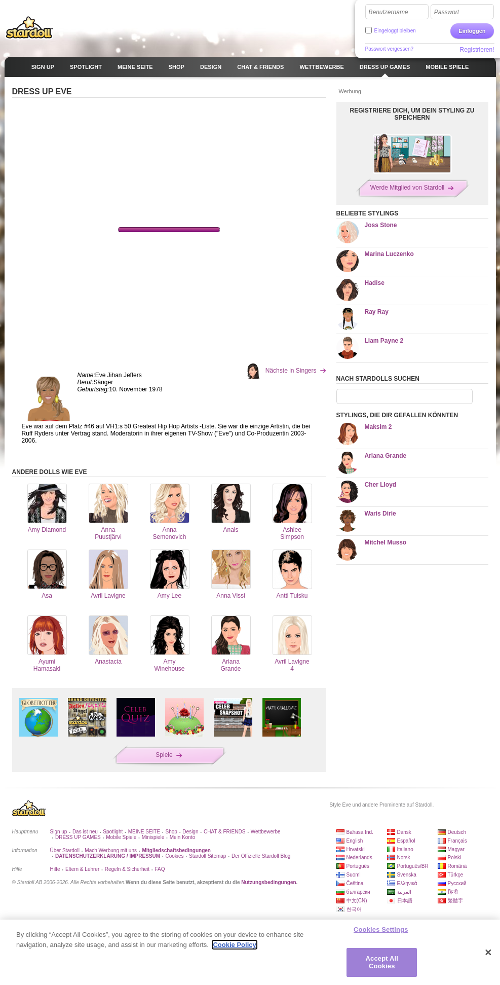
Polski (454, 857)
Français (457, 841)
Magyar (456, 849)
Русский (457, 883)
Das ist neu (85, 831)
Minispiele (153, 837)
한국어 (354, 909)
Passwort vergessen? (389, 49)
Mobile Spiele (121, 837)
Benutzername (388, 12)
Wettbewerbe (266, 831)
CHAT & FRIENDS (224, 831)
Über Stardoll (65, 850)
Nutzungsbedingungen (268, 882)
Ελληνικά (407, 883)
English (355, 841)
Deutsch (457, 832)
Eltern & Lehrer (82, 869)
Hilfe (55, 869)
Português (358, 866)
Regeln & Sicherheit (127, 869)
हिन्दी (453, 892)
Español (406, 841)
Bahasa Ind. (360, 832)
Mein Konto (183, 837)
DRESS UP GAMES (78, 837)
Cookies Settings (381, 929)
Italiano (405, 849)
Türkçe (456, 875)
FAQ (160, 869)
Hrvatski (356, 849)
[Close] (488, 952)
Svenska (406, 875)
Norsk (403, 857)
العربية (404, 892)
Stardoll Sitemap (207, 856)
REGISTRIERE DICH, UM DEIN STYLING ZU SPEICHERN (412, 114)
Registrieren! (476, 49)
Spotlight (113, 831)
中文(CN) (357, 900)
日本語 (404, 900)
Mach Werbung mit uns (111, 850)
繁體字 (455, 900)
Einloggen (471, 31)
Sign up (58, 831)
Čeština (355, 883)
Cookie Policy (234, 944)
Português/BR (413, 866)
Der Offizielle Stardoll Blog (261, 856)
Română (457, 866)
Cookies (174, 856)
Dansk (404, 832)
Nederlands (359, 857)
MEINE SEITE (144, 831)
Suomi (354, 875)
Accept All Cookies (382, 962)
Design (190, 831)
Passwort (446, 12)
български (358, 892)
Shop (171, 831)
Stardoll (29, 27)
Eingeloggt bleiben (395, 30)
